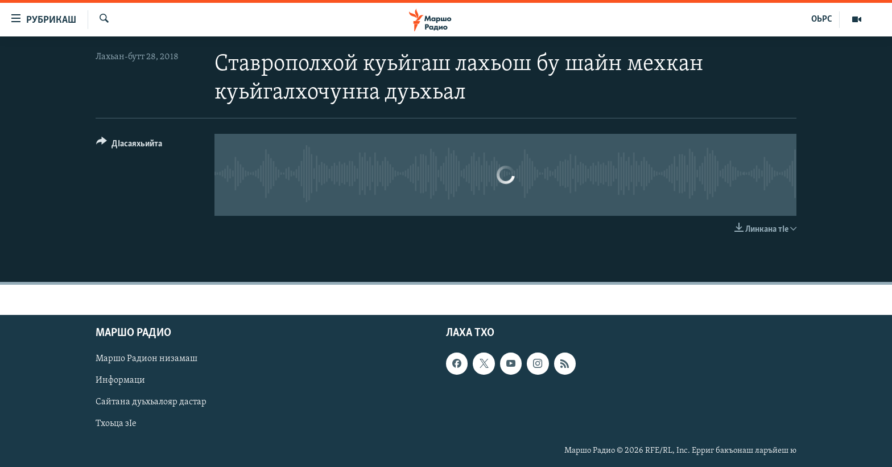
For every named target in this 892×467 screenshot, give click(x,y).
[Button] (129, 145)
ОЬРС (821, 19)
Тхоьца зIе (116, 423)
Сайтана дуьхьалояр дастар (151, 402)
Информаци (120, 380)
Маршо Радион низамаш (146, 358)
